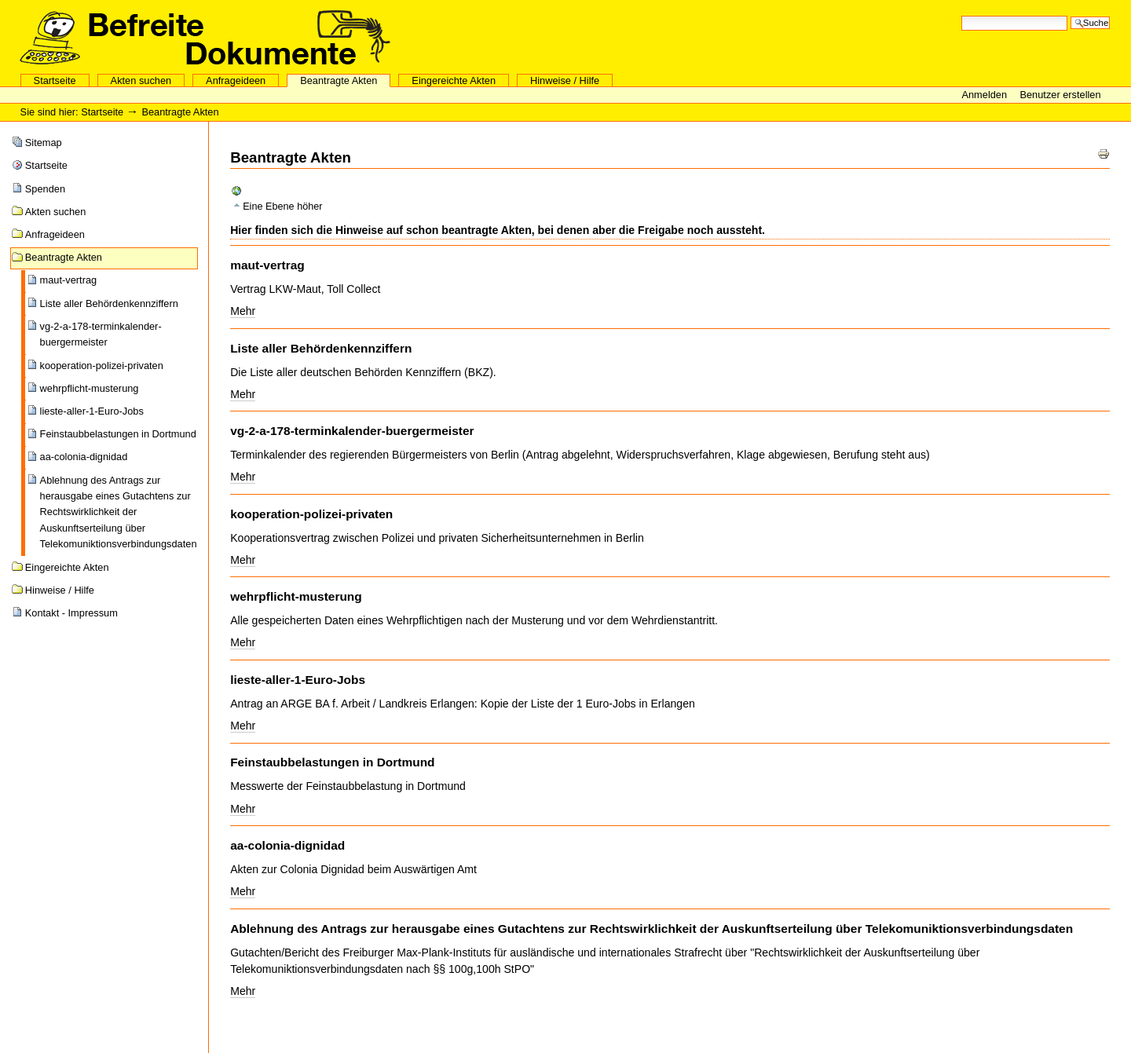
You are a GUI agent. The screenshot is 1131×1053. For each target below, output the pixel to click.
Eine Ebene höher (282, 206)
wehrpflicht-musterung (89, 388)
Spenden (45, 189)
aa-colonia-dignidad (84, 457)
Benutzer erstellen (1059, 95)
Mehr (242, 311)
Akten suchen (141, 80)
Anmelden (985, 95)
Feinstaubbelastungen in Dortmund (118, 434)
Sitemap (43, 142)
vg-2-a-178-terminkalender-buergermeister (101, 334)
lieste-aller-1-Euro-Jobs (92, 411)
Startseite (55, 80)
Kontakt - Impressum (71, 613)
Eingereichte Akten (454, 80)
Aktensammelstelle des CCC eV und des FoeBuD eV (205, 36)
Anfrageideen (235, 80)
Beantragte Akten (338, 80)
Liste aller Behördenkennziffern (109, 303)
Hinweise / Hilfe (564, 80)
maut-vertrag (68, 280)
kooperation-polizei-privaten (101, 365)
